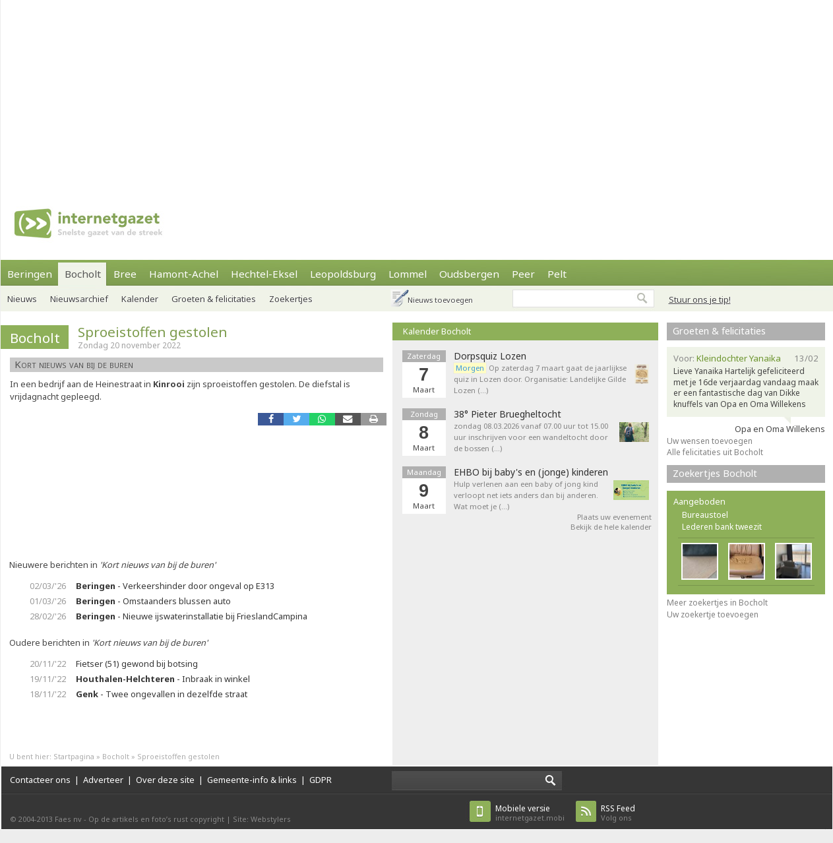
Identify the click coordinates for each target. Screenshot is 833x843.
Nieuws (22, 299)
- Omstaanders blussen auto (153, 601)
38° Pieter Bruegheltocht (507, 414)
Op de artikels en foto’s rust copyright (156, 819)
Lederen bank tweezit (722, 526)
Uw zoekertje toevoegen (712, 614)
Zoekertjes (291, 299)
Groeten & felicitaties (213, 299)
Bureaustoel (705, 514)
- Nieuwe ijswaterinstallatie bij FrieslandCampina (191, 616)
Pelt (557, 273)
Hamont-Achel (183, 273)
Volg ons (618, 813)
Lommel (407, 273)
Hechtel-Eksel (264, 273)
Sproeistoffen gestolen (153, 332)
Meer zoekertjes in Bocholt (717, 602)
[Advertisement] (386, 92)
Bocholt (83, 273)
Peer (523, 273)
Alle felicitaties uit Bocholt (715, 452)
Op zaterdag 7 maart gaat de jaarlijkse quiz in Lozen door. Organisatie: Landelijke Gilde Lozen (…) (540, 379)
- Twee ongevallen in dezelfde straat (161, 694)
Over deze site (165, 780)
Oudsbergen (469, 273)
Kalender (139, 299)
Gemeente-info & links (252, 780)
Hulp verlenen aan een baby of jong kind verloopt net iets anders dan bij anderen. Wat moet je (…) (526, 495)
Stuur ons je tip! (700, 299)
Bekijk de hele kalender (611, 527)
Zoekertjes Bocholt (715, 473)
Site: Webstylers (262, 819)
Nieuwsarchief (79, 299)
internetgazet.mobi (530, 813)
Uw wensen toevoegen (710, 441)
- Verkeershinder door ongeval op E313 (175, 586)
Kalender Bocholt (437, 331)
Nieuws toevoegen (440, 300)
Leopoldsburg (343, 273)
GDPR (320, 780)
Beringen (29, 273)
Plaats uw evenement (614, 517)
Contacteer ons (40, 780)
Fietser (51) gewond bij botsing (137, 664)
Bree (125, 273)
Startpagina (73, 756)
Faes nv (68, 819)
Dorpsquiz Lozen (490, 356)
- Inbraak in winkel (163, 679)
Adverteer (103, 780)
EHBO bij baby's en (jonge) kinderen (531, 472)
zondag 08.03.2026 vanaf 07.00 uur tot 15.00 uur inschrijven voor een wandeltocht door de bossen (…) (531, 437)
